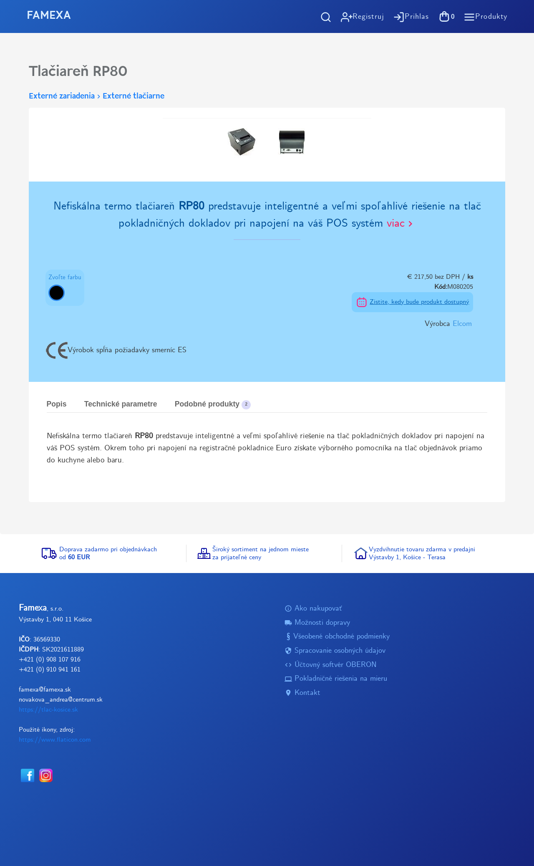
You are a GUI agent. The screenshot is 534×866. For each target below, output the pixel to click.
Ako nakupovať (313, 609)
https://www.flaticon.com (55, 739)
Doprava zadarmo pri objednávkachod (108, 553)
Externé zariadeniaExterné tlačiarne (96, 97)
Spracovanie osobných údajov (335, 651)
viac (401, 223)
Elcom (462, 324)
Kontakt (302, 693)
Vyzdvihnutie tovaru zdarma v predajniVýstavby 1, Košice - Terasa (422, 553)
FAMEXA (49, 16)
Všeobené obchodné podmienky (337, 636)
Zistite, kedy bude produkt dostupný (419, 302)
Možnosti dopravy (317, 623)
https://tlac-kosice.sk (48, 709)
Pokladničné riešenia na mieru (336, 679)
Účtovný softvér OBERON (331, 665)
